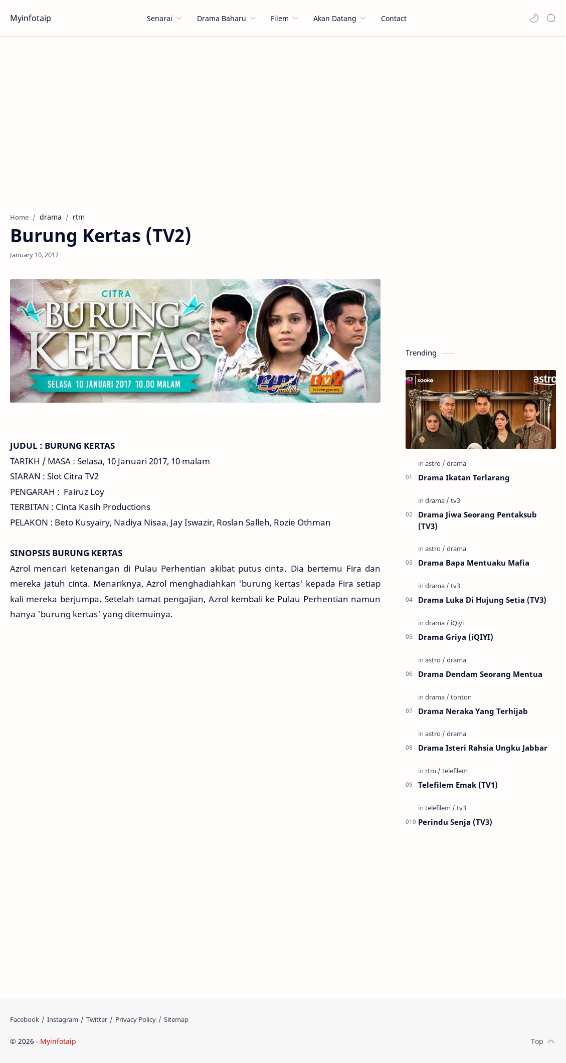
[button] (533, 18)
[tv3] (455, 500)
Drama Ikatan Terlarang (464, 477)
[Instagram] (62, 1019)
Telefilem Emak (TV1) (458, 785)
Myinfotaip (30, 18)
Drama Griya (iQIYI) (455, 637)
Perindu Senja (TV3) (455, 822)
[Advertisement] (283, 122)
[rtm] (433, 770)
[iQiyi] (457, 622)
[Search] (550, 18)
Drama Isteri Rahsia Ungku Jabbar (482, 748)
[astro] (435, 463)
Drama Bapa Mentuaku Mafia (473, 563)
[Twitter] (96, 1019)
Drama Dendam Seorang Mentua (480, 674)
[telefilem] (455, 770)
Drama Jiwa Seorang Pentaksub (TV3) (477, 520)
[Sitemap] (176, 1019)
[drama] (456, 463)
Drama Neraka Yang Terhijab (473, 711)
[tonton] (461, 696)
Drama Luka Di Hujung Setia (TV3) (482, 600)
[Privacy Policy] (135, 1019)
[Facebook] (24, 1019)
